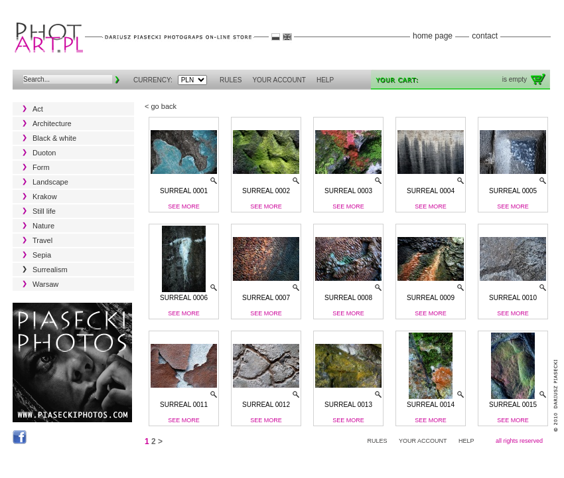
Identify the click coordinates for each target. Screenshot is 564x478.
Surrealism (50, 270)
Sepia (42, 255)
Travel (42, 240)
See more (184, 206)
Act (38, 109)
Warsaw (45, 284)
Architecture (52, 123)
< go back (160, 106)
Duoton (44, 153)
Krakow (45, 196)
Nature (43, 226)
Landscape (50, 182)
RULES (231, 80)
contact (485, 35)
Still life (44, 211)
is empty (514, 79)
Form (41, 167)
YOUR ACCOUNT (279, 80)
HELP (325, 80)
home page (433, 35)
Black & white (54, 138)
